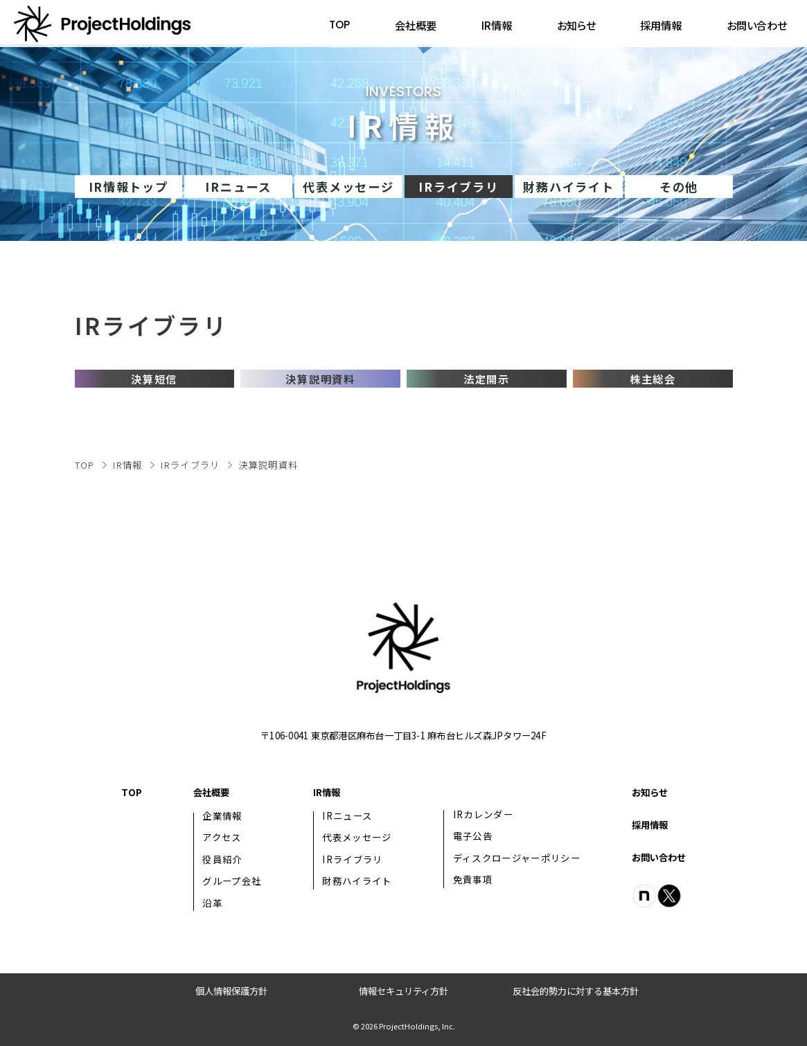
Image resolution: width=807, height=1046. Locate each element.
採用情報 (661, 25)
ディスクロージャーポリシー (516, 858)
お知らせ (576, 25)
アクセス (221, 837)
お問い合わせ (757, 25)
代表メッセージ (348, 186)
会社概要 (415, 25)
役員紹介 (222, 859)
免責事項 (473, 879)
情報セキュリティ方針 (403, 991)
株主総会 (653, 378)
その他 (678, 186)
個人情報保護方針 (231, 991)
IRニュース (238, 186)
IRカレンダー (483, 814)
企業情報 (222, 815)
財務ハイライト (568, 186)
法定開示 (486, 378)
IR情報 (496, 25)
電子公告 (473, 835)
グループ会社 (231, 880)
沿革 (212, 903)
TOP (339, 24)
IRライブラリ (190, 464)
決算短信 (154, 378)
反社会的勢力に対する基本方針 (576, 991)
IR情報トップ (128, 186)
